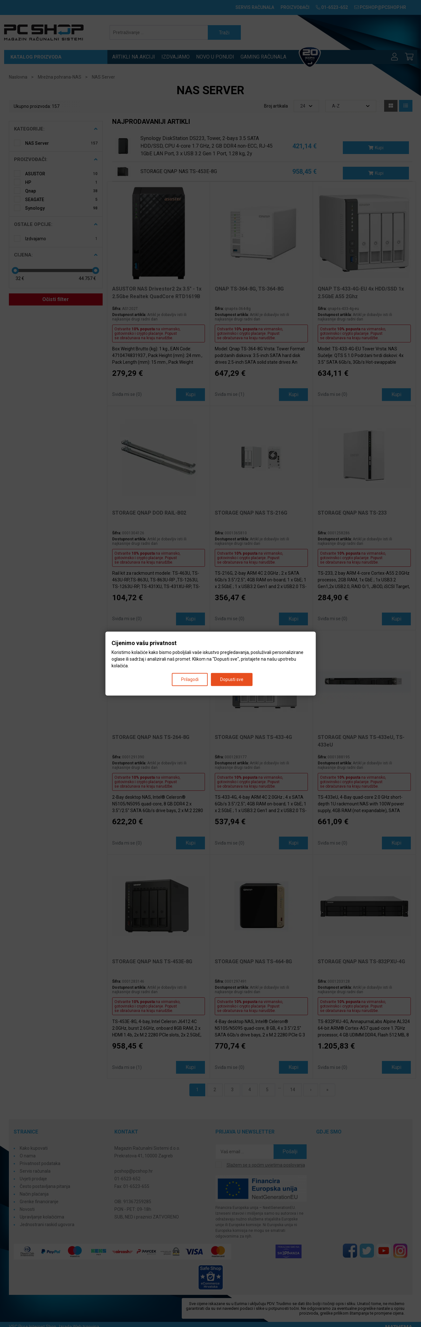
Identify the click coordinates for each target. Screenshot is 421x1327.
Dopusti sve (231, 679)
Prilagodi (190, 679)
